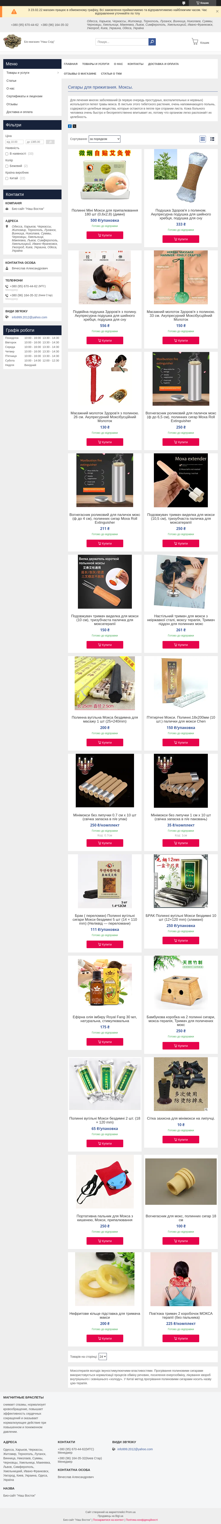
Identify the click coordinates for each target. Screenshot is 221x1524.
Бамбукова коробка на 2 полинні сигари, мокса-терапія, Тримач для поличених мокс (181, 1021)
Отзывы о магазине (80, 73)
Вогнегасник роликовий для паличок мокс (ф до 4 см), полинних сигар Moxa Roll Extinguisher (104, 519)
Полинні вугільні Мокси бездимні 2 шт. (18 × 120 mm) (104, 1120)
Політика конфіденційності (142, 1519)
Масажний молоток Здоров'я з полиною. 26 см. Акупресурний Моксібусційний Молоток (105, 417)
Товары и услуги (95, 64)
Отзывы (11, 104)
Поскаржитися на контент (108, 1519)
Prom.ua (131, 1512)
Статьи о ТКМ (111, 73)
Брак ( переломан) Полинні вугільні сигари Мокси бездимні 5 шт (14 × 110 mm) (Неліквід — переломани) (105, 919)
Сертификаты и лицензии (24, 96)
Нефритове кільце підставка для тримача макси (104, 1316)
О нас (118, 64)
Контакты (136, 64)
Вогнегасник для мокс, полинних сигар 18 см (181, 1218)
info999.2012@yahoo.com (29, 317)
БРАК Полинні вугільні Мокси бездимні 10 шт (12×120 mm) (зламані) (181, 918)
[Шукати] (152, 42)
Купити (107, 235)
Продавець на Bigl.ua (110, 1516)
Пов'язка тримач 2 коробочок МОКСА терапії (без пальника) (181, 1316)
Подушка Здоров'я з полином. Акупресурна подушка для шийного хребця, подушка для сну (181, 214)
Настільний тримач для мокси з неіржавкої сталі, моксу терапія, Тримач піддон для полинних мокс (181, 620)
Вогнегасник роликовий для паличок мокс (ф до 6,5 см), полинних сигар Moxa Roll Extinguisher (180, 417)
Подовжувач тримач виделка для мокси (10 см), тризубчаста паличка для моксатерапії (105, 620)
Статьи (11, 80)
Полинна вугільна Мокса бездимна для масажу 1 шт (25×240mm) (105, 719)
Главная (70, 64)
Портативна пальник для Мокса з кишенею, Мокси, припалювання (105, 1218)
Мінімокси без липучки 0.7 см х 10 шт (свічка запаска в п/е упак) (104, 817)
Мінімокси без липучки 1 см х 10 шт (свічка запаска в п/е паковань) (181, 817)
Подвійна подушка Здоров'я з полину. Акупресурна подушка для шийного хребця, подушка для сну (105, 316)
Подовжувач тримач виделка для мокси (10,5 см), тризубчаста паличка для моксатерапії (181, 519)
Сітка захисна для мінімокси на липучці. (181, 1118)
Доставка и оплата (163, 64)
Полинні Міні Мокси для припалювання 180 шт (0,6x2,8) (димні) (105, 212)
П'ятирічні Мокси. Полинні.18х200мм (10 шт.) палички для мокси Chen (181, 719)
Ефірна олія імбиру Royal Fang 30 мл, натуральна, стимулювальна (105, 1019)
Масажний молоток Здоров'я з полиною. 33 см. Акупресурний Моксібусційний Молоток (181, 316)
